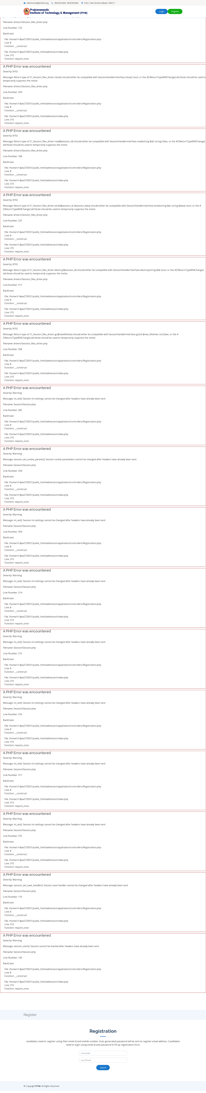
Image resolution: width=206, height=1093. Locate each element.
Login (161, 11)
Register (175, 11)
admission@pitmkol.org (37, 3)
